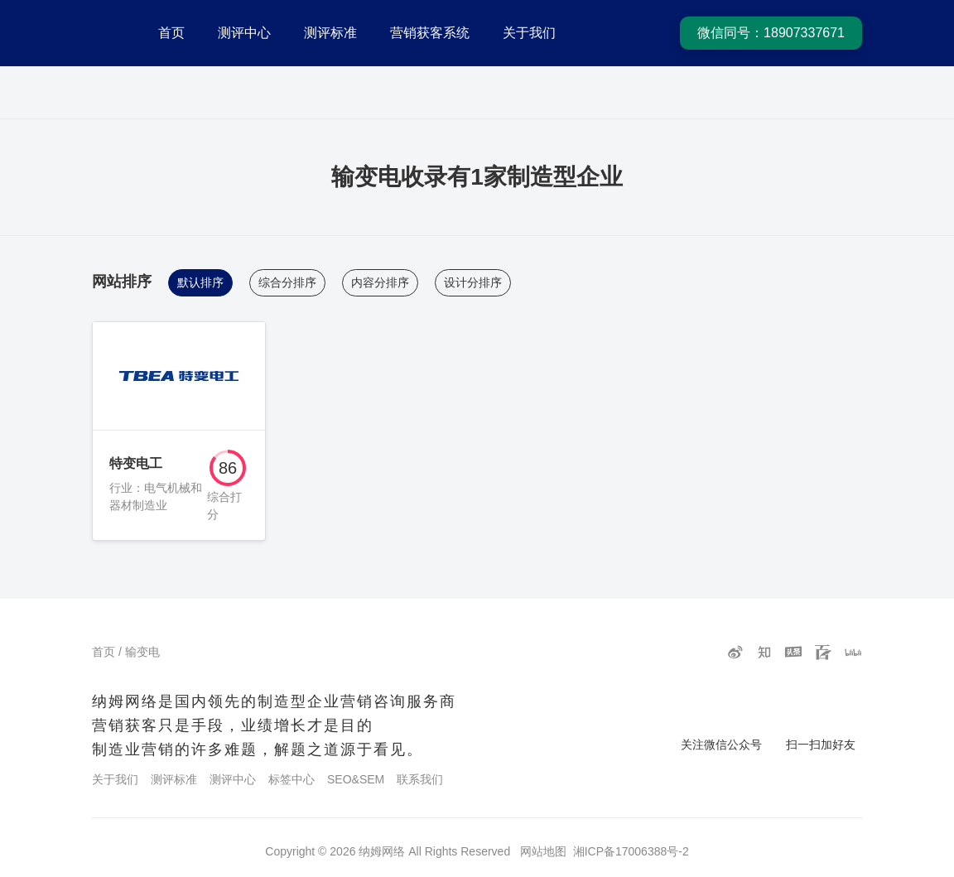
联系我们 (420, 779)
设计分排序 (473, 282)
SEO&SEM (355, 779)
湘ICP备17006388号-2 (631, 851)
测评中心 (244, 33)
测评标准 (330, 33)
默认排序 (200, 282)
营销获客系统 (430, 33)
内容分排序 (380, 282)
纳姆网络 (382, 851)
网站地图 (543, 851)
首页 (171, 33)
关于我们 (529, 33)
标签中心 (291, 779)
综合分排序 (287, 282)
